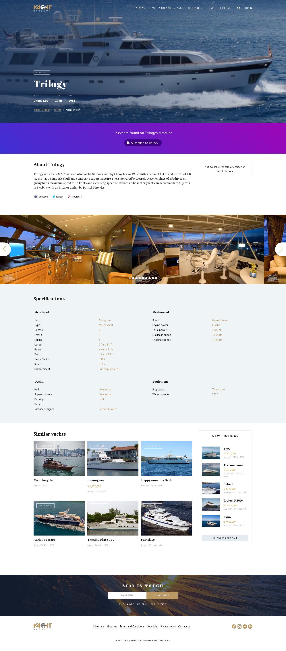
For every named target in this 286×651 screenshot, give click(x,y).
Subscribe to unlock (144, 143)
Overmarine (229, 473)
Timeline (225, 8)
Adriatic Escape (44, 540)
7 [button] (149, 278)
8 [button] (153, 278)
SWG (227, 448)
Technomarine (234, 465)
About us (112, 626)
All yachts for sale (225, 538)
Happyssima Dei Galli (156, 480)
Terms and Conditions (132, 626)
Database (140, 8)
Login (248, 8)
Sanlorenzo (228, 492)
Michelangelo (43, 480)
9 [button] (156, 278)
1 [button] (130, 278)
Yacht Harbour (43, 8)
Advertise (98, 626)
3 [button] (136, 278)
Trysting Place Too (100, 540)
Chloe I (228, 484)
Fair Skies (148, 540)
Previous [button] (5, 249)
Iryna (227, 517)
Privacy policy (168, 626)
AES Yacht (228, 509)
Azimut (227, 457)
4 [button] (140, 278)
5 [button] (143, 278)
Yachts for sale (162, 8)
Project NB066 (233, 500)
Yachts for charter (189, 8)
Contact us (184, 626)
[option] (198, 249)
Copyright (152, 626)
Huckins (90, 491)
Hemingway (95, 480)
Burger (37, 545)
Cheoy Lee (41, 100)
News (211, 8)
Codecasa (145, 485)
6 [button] (146, 278)
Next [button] (280, 249)
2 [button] (133, 278)
